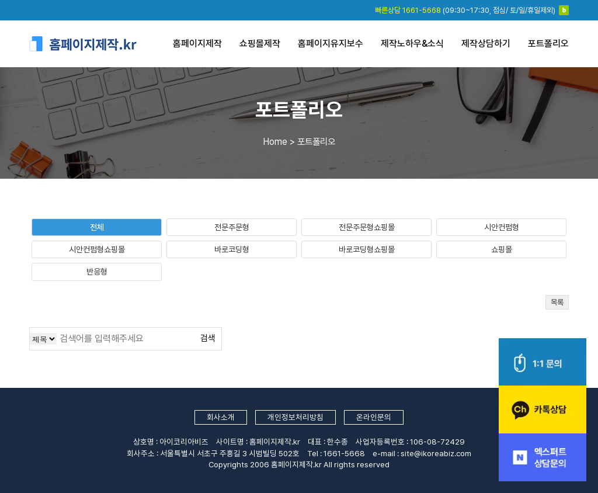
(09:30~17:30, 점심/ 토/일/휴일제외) (465, 10)
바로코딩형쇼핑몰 (367, 249)
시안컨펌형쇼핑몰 (97, 249)
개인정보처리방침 (295, 417)
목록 (557, 302)
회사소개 (221, 417)
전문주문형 (231, 227)
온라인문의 (373, 417)
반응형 (96, 271)
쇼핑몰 (501, 249)
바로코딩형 (231, 249)
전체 (97, 227)
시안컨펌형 (501, 227)
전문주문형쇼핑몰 (367, 227)
